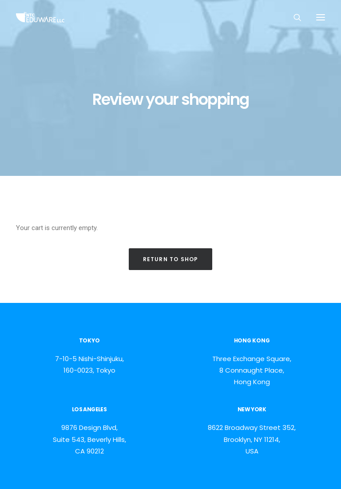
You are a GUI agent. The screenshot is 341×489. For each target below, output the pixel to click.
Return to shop (170, 259)
